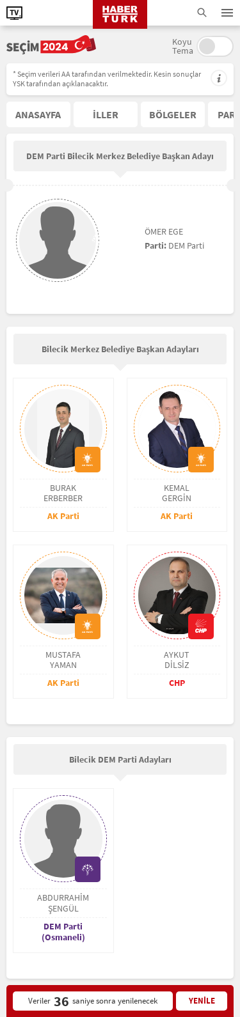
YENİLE (202, 1000)
